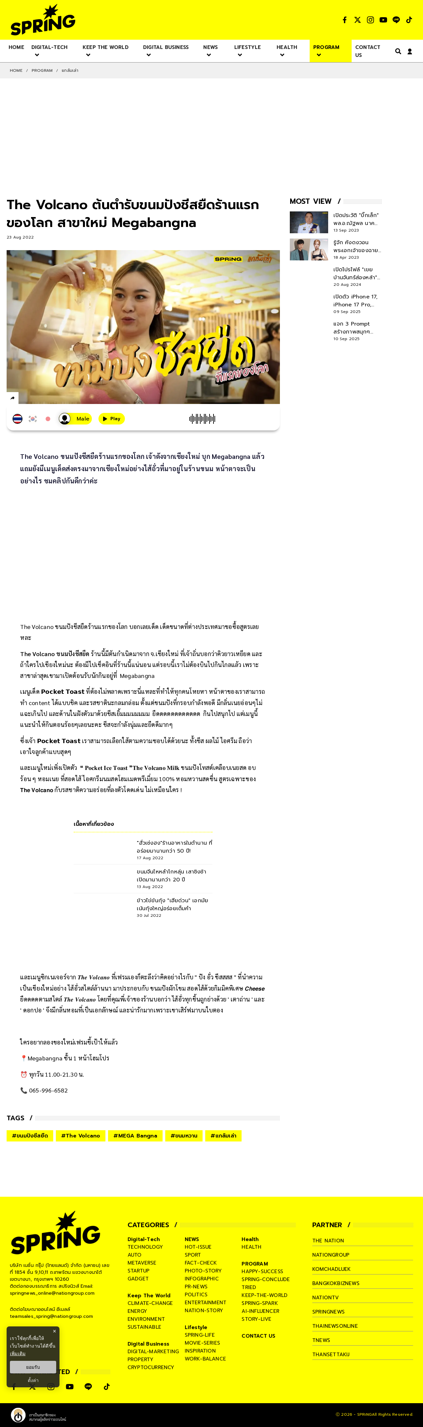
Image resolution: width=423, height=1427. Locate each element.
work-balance (205, 1358)
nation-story (204, 1310)
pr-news (196, 1286)
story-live (256, 1319)
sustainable (144, 1327)
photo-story (203, 1270)
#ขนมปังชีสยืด (30, 1136)
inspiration (200, 1351)
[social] (345, 20)
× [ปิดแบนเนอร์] (54, 1331)
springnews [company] (328, 1312)
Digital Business (148, 1344)
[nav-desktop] (16, 47)
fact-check (201, 1263)
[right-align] (397, 51)
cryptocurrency (151, 1367)
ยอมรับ (33, 1367)
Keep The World (149, 1295)
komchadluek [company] (331, 1269)
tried (249, 1287)
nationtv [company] (325, 1297)
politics (196, 1294)
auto (135, 1255)
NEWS (192, 1239)
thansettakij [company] (330, 1354)
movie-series (202, 1343)
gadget (138, 1278)
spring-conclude (266, 1279)
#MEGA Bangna (135, 1136)
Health (250, 1239)
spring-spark (260, 1303)
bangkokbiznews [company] (336, 1283)
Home (16, 70)
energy (137, 1311)
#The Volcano (80, 1136)
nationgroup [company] (330, 1255)
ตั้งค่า (33, 1380)
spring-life (200, 1335)
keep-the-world (265, 1295)
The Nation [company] (328, 1240)
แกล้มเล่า (70, 70)
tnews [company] (321, 1340)
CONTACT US (258, 1336)
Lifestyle (196, 1327)
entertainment (206, 1302)
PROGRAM (42, 70)
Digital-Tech (144, 1239)
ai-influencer (260, 1311)
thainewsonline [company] (335, 1326)
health (251, 1247)
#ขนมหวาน (184, 1136)
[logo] (43, 19)
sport (193, 1255)
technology (145, 1247)
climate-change (150, 1303)
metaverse (142, 1263)
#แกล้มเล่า (223, 1136)
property (141, 1359)
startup (138, 1270)
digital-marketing (153, 1351)
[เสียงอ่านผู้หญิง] (75, 418)
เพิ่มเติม (17, 1353)
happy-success (262, 1271)
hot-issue (198, 1247)
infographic (202, 1278)
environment (146, 1319)
